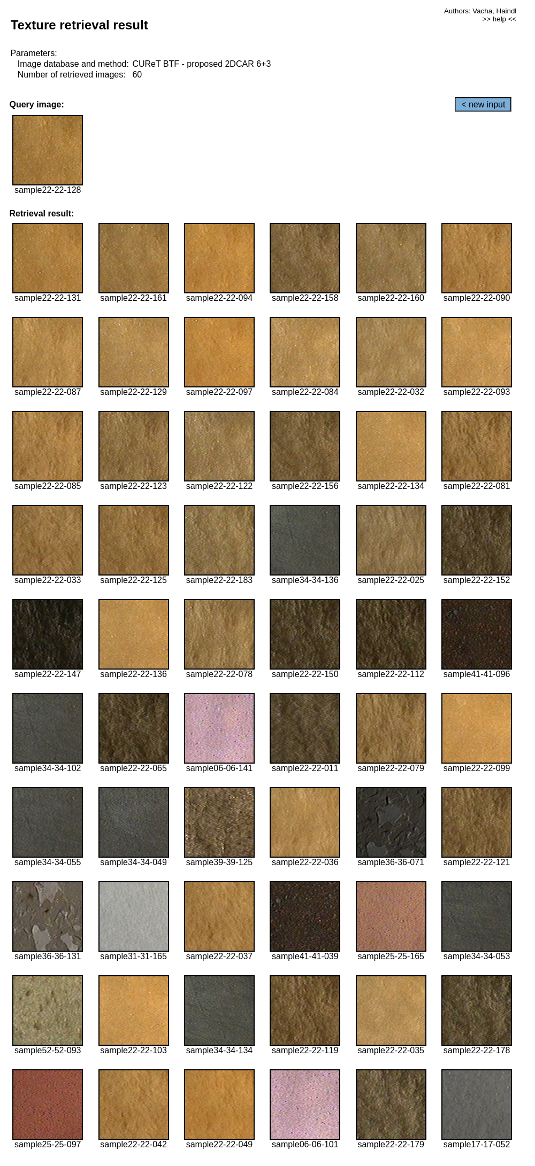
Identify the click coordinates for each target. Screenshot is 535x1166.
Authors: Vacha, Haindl (480, 11)
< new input (483, 104)
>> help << (500, 19)
